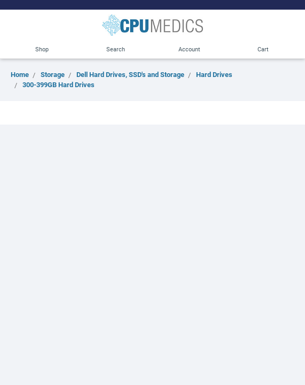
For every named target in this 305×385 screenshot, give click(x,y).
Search (115, 49)
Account (189, 49)
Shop (42, 49)
